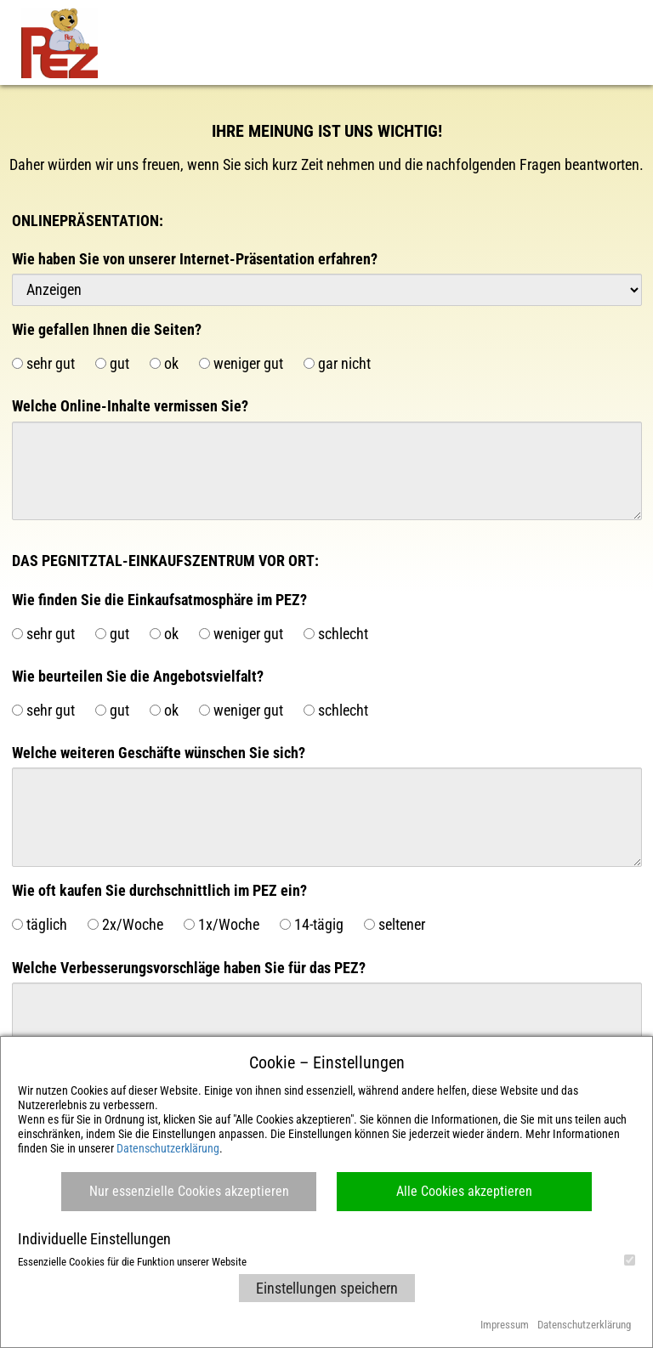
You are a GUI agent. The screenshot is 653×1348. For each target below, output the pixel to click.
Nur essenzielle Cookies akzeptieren (189, 1191)
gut (112, 363)
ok (164, 363)
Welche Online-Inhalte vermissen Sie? (130, 406)
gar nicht (337, 363)
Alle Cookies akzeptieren (464, 1191)
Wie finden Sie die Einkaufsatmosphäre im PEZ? (159, 600)
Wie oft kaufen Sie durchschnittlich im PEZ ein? (159, 890)
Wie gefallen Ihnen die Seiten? (107, 329)
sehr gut (43, 363)
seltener (394, 924)
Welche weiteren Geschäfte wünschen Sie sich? (158, 753)
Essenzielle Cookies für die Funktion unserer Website (326, 1261)
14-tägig (312, 924)
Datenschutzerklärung (167, 1148)
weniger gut (241, 363)
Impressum (504, 1324)
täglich (39, 924)
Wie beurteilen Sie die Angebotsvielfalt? (138, 676)
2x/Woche (125, 924)
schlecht (336, 634)
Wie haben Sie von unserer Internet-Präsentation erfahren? (195, 259)
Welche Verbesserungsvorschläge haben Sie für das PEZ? (189, 968)
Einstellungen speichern (327, 1288)
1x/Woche (221, 924)
